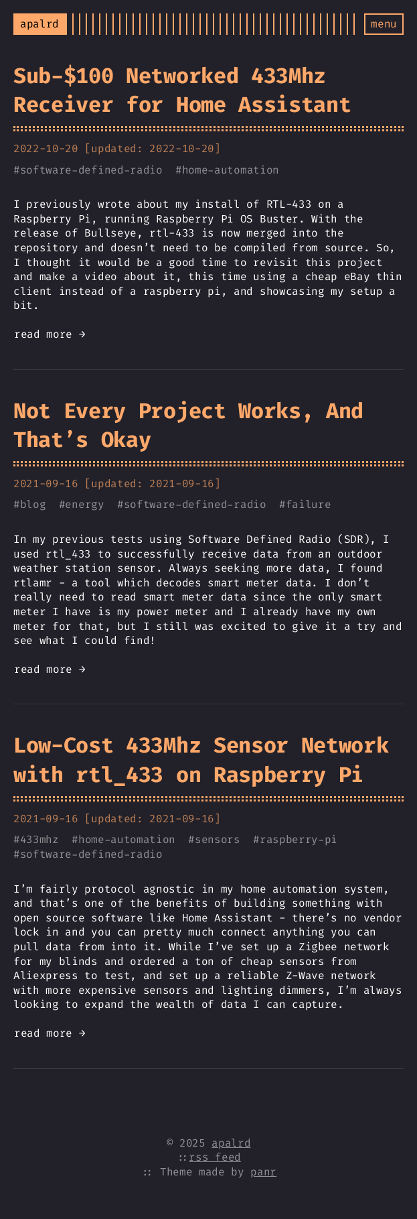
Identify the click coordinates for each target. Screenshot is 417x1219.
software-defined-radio (91, 170)
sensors (217, 839)
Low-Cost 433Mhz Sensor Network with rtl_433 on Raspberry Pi (200, 759)
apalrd (231, 1143)
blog (33, 504)
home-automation (230, 170)
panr (263, 1172)
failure (308, 504)
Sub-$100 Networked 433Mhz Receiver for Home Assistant (182, 90)
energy (84, 504)
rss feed (214, 1157)
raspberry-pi (298, 839)
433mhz (39, 839)
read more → (49, 334)
